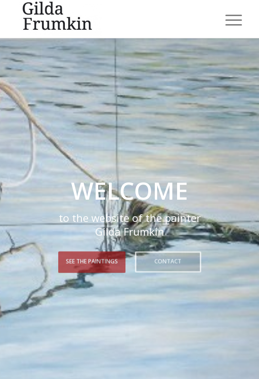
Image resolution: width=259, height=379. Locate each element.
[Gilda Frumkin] (107, 19)
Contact (167, 261)
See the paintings (92, 261)
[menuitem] (226, 20)
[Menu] (226, 20)
